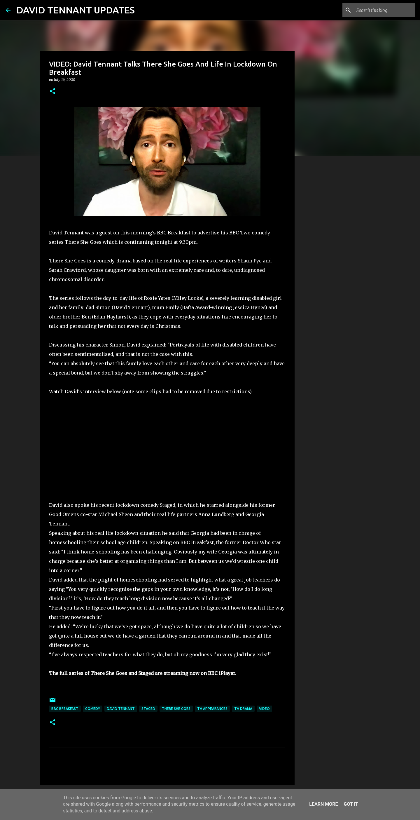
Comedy (92, 709)
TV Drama (243, 709)
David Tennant (121, 709)
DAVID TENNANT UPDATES (75, 10)
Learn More (323, 804)
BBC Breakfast (64, 709)
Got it (351, 804)
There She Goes (176, 709)
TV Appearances (212, 709)
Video (264, 709)
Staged (148, 709)
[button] (52, 91)
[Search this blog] (384, 10)
